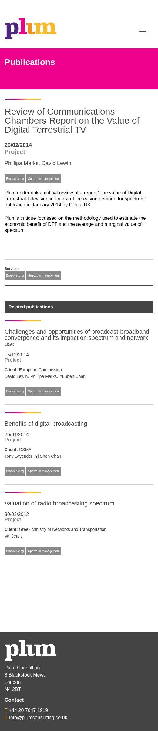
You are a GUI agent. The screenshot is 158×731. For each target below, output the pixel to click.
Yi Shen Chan (72, 376)
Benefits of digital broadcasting (46, 423)
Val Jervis (14, 536)
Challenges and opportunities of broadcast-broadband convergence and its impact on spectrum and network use (77, 337)
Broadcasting (15, 178)
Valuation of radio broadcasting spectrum (59, 503)
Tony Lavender (18, 456)
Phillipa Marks (22, 163)
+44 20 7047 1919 (28, 710)
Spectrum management (43, 178)
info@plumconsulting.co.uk (38, 717)
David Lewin (56, 163)
